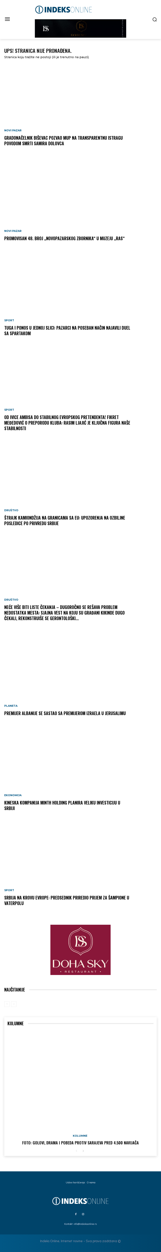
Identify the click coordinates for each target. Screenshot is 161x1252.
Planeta (11, 706)
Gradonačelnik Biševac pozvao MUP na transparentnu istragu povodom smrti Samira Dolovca (63, 141)
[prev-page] (7, 1004)
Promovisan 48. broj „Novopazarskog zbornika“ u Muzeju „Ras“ (64, 238)
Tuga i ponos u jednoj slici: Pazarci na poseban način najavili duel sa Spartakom (67, 330)
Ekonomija (13, 795)
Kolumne (80, 1136)
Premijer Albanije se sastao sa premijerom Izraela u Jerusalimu (65, 713)
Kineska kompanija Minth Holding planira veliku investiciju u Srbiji (62, 805)
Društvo (11, 510)
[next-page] (83, 1151)
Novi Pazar (13, 130)
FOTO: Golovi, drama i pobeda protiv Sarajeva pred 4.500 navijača (80, 1142)
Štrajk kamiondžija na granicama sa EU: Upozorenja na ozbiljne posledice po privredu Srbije (64, 520)
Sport (9, 320)
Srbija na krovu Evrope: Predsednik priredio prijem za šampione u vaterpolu (66, 900)
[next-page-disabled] (13, 1004)
